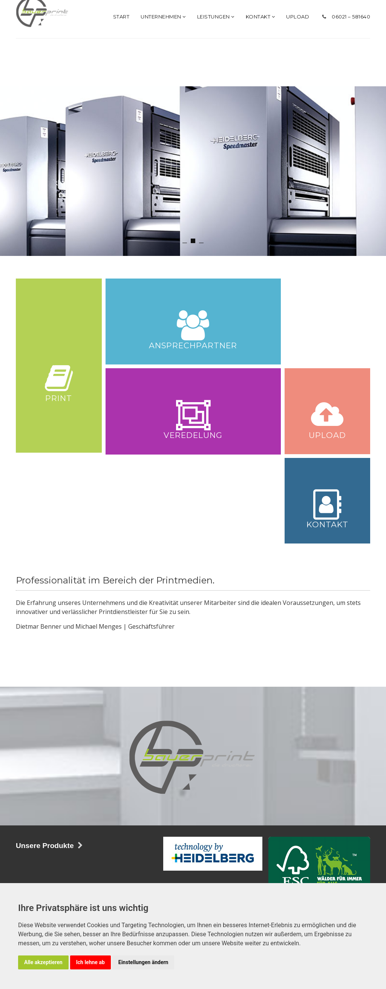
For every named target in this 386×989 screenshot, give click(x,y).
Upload (297, 103)
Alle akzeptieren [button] (43, 962)
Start (121, 103)
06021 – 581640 (351, 103)
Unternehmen (163, 103)
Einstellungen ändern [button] (143, 962)
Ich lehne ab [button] (90, 962)
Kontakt (260, 103)
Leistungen (215, 103)
